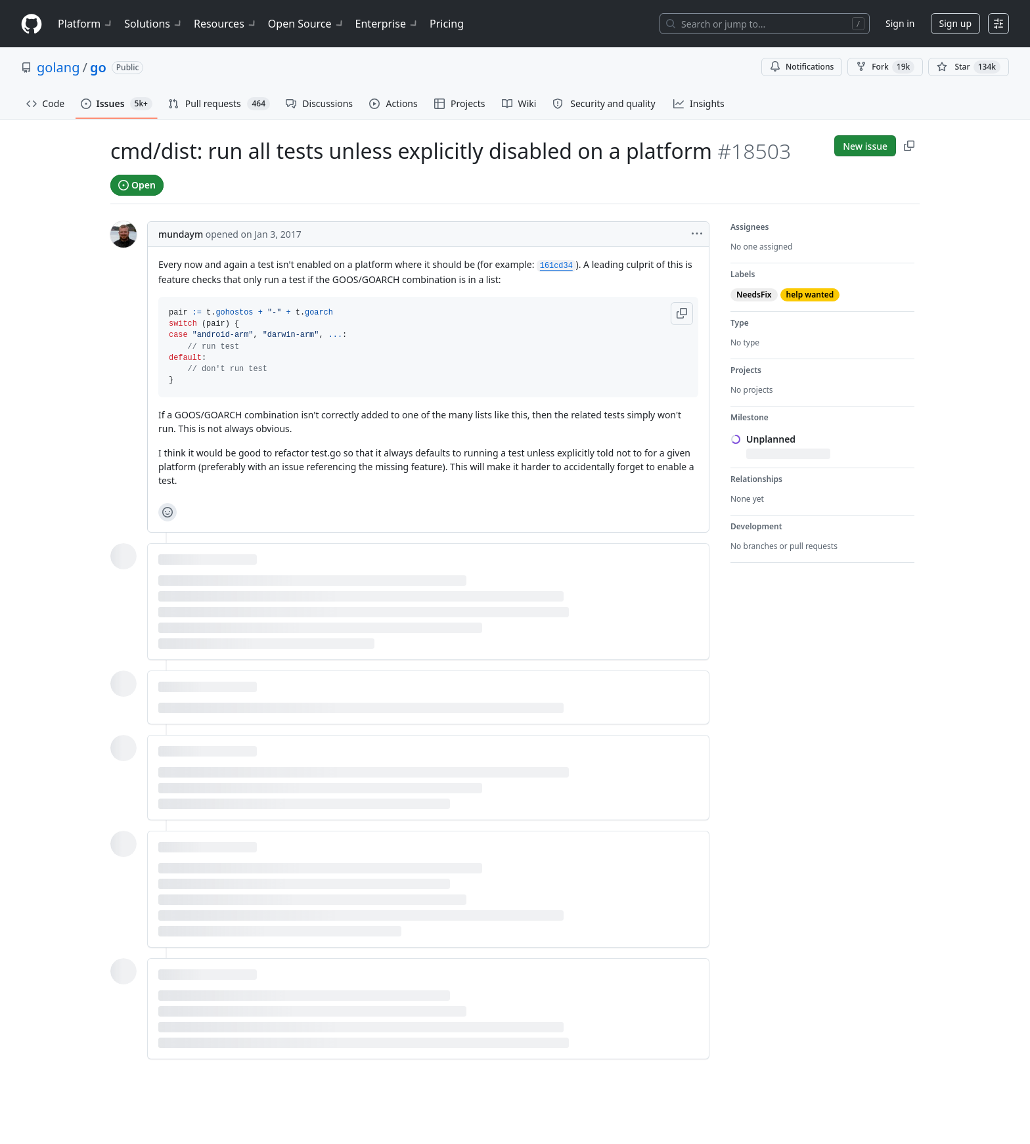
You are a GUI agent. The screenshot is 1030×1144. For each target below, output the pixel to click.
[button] (682, 313)
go (98, 67)
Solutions (153, 23)
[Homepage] (31, 24)
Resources (226, 23)
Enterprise (387, 23)
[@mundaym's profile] (123, 234)
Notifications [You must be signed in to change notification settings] (802, 66)
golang (58, 67)
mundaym (180, 234)
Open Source (306, 23)
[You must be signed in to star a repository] (968, 67)
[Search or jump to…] (764, 23)
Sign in (899, 23)
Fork (885, 67)
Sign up (955, 23)
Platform (86, 23)
